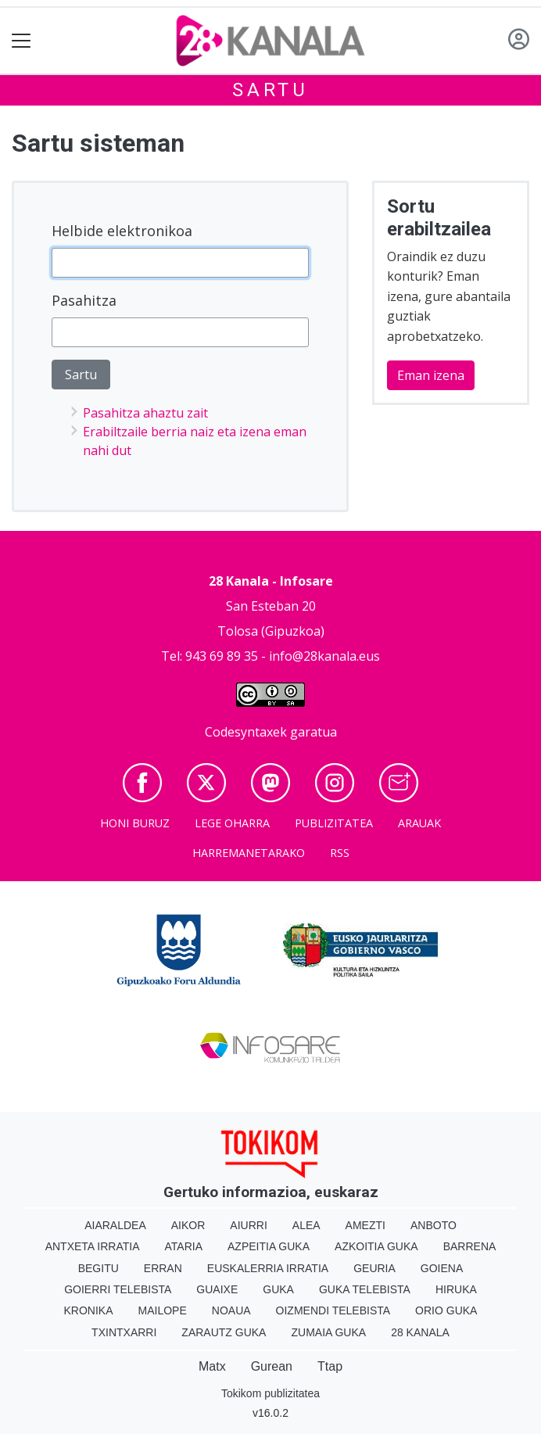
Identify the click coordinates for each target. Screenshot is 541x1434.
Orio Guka (446, 1310)
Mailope (162, 1310)
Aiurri (248, 1225)
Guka (278, 1289)
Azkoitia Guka (376, 1246)
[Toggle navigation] (21, 41)
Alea (306, 1225)
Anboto (433, 1225)
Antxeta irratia (92, 1246)
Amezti (365, 1225)
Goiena (442, 1268)
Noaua (231, 1310)
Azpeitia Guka (269, 1246)
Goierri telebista (117, 1289)
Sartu (270, 90)
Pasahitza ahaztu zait (145, 412)
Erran (163, 1268)
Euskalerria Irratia (267, 1268)
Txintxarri (123, 1332)
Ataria (184, 1246)
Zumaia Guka (328, 1332)
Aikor (188, 1225)
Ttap (329, 1366)
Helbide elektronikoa (122, 230)
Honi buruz (135, 823)
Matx (212, 1366)
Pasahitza (84, 300)
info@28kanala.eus (324, 656)
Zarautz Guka (223, 1332)
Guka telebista (364, 1289)
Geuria (374, 1268)
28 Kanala (420, 1332)
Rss (339, 852)
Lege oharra (232, 823)
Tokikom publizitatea (270, 1393)
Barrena (469, 1246)
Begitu (98, 1268)
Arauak (419, 823)
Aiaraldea (115, 1225)
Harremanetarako (248, 852)
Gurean (271, 1366)
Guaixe (217, 1289)
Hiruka (456, 1289)
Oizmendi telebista (333, 1310)
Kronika (88, 1310)
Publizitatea (334, 823)
